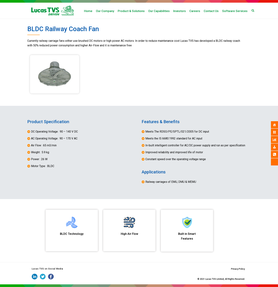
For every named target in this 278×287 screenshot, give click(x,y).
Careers (194, 11)
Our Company (105, 11)
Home (88, 11)
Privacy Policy (238, 269)
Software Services (235, 11)
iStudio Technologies (186, 279)
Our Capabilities (159, 11)
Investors (179, 11)
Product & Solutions (131, 11)
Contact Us (211, 11)
